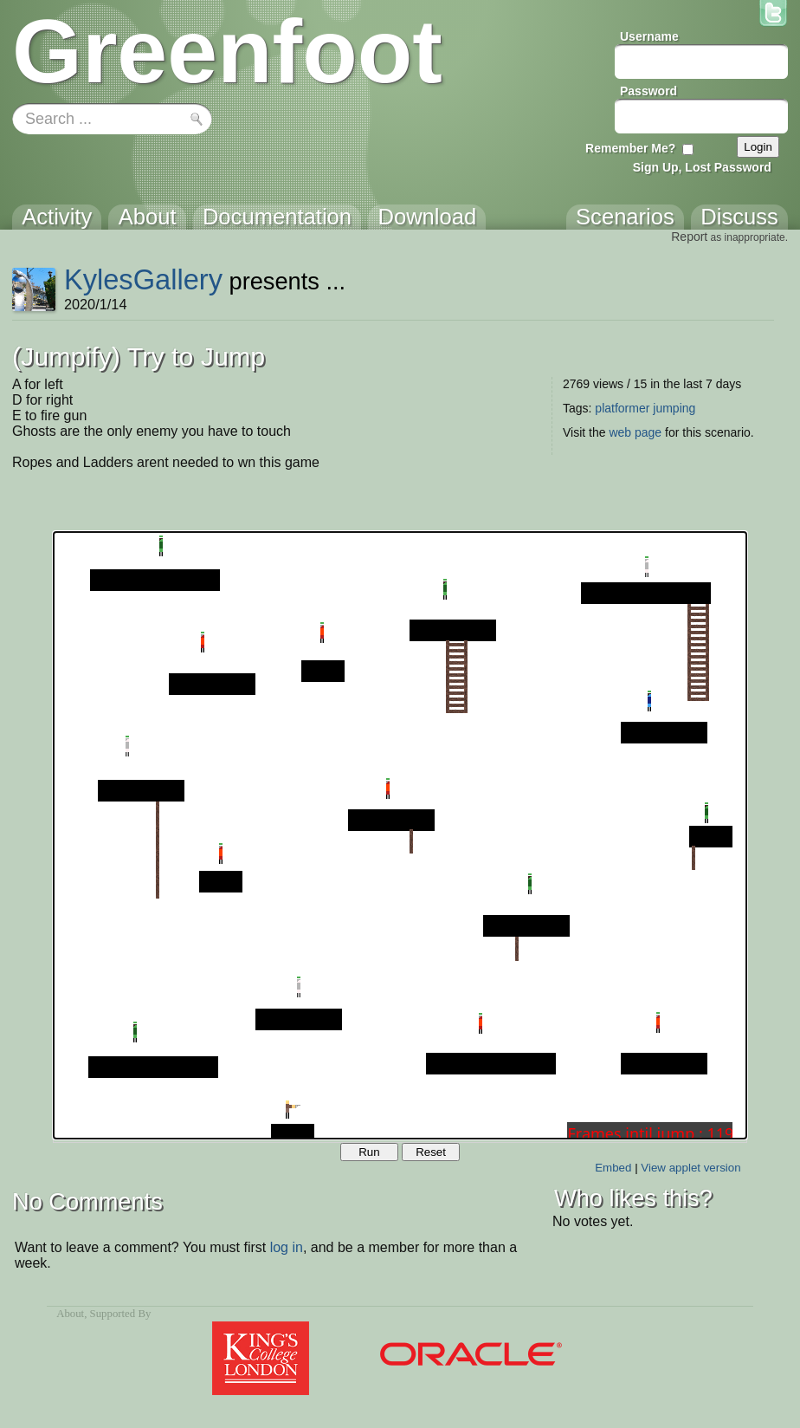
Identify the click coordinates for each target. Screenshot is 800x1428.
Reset (431, 1152)
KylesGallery (143, 279)
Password (648, 91)
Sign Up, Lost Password (702, 167)
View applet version (690, 1167)
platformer (622, 408)
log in (286, 1247)
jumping (674, 408)
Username (649, 36)
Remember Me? (630, 148)
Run (368, 1152)
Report (689, 236)
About (70, 1314)
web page (635, 432)
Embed (613, 1167)
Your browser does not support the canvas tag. (400, 835)
